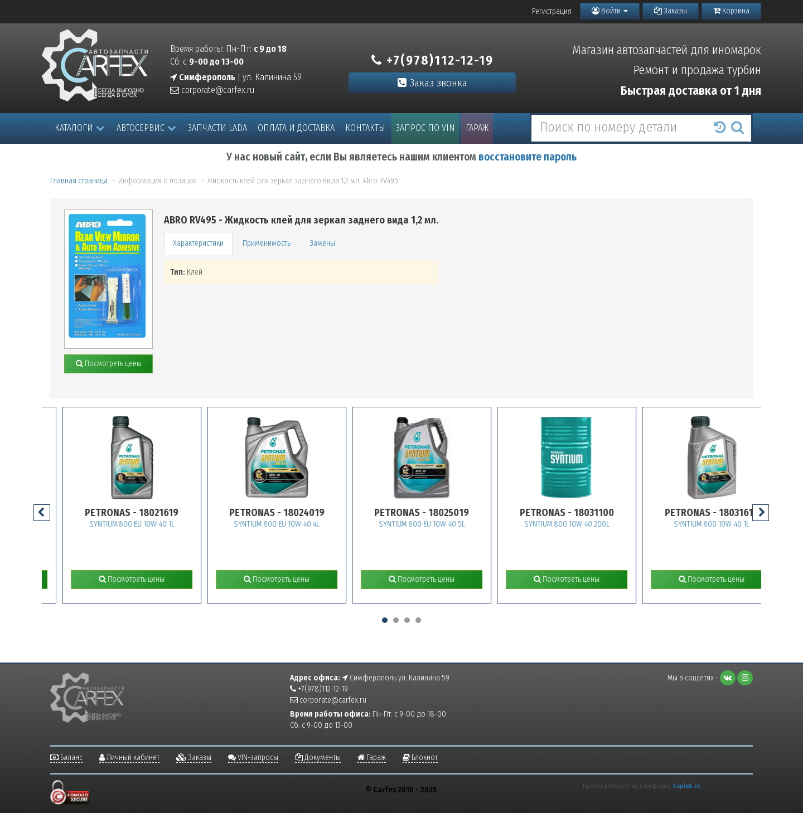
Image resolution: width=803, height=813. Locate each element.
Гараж (477, 128)
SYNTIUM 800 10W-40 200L (587, 524)
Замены (322, 243)
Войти (610, 11)
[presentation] (41, 512)
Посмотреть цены (109, 363)
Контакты (365, 128)
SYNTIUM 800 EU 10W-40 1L (152, 524)
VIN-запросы (253, 757)
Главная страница (79, 181)
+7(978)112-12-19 (432, 60)
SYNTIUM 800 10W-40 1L (733, 524)
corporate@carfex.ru (212, 90)
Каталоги (80, 128)
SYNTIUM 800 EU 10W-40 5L (442, 524)
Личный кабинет (129, 757)
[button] (384, 620)
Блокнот (420, 757)
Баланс (66, 757)
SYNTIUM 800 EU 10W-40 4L (298, 524)
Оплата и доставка (296, 128)
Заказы (670, 11)
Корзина (731, 11)
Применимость (267, 243)
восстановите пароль (527, 156)
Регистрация (552, 11)
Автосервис (146, 128)
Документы (318, 757)
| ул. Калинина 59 (236, 77)
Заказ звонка (432, 82)
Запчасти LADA (217, 128)
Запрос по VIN (425, 128)
